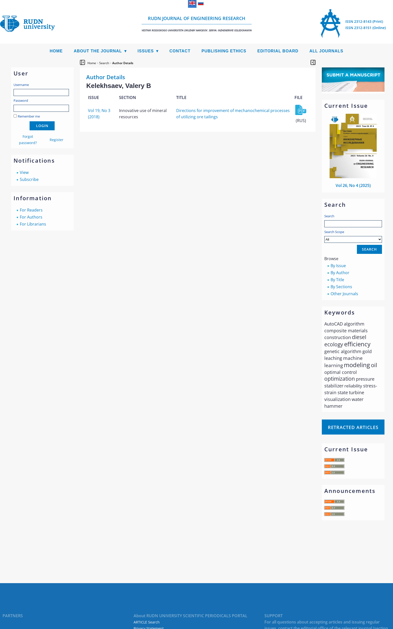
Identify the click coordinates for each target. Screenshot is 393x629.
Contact (179, 51)
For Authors (31, 217)
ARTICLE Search (147, 622)
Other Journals (344, 293)
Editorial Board (278, 51)
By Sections (341, 286)
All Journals (326, 51)
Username (21, 84)
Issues (146, 51)
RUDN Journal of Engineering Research (197, 23)
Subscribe (29, 179)
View (24, 172)
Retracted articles (353, 427)
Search (329, 216)
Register (56, 139)
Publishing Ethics (224, 51)
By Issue (338, 265)
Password (21, 100)
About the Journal (98, 51)
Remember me (29, 116)
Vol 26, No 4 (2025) (353, 185)
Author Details (122, 63)
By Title (337, 279)
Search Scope (353, 236)
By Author (340, 272)
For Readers (31, 210)
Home (56, 51)
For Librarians (33, 224)
